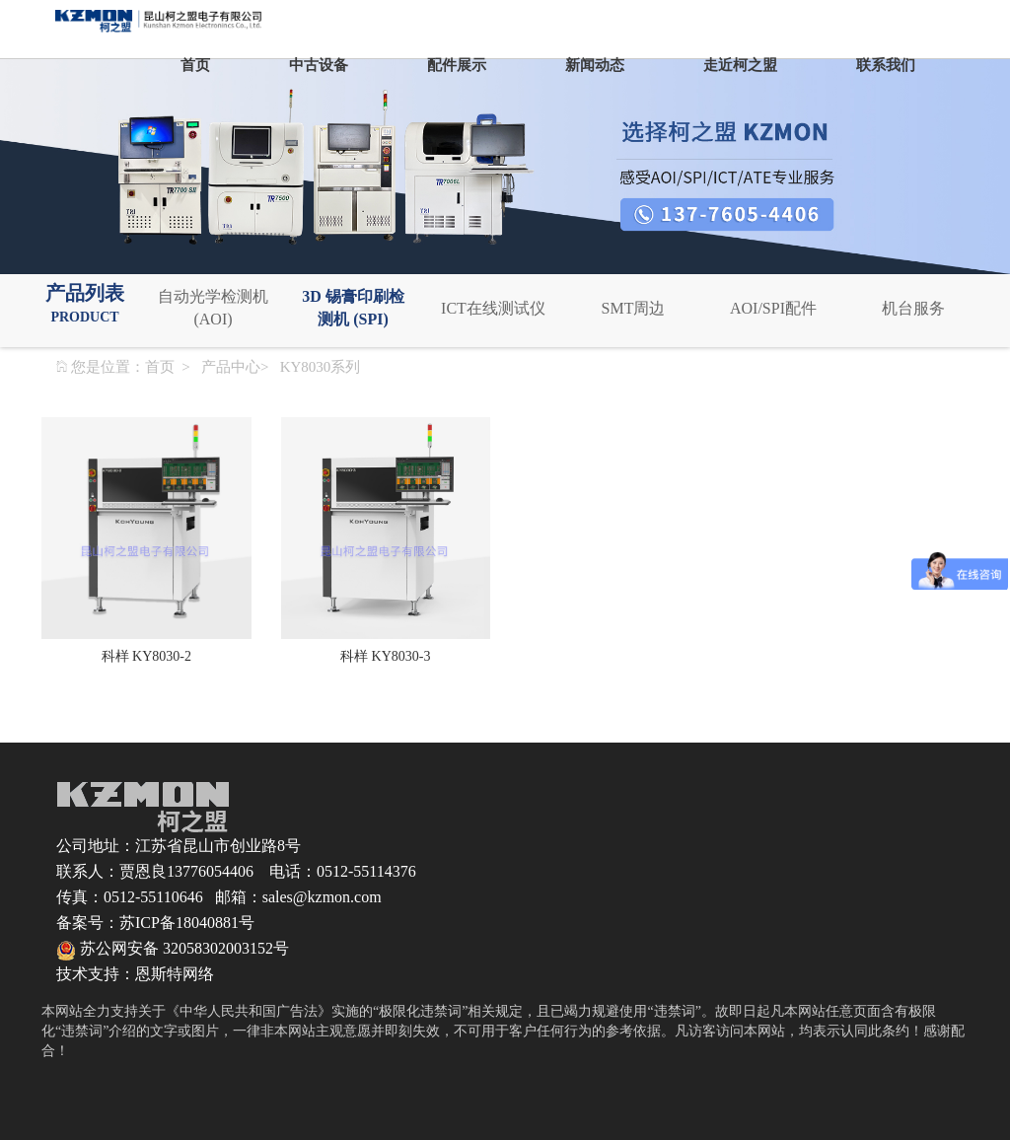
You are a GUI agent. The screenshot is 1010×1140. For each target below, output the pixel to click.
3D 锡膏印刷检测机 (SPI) (353, 307)
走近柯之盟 (740, 65)
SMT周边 (634, 308)
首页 (195, 65)
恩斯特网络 (174, 973)
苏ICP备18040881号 (186, 922)
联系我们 (885, 65)
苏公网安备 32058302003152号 (172, 948)
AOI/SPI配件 (773, 308)
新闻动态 (594, 65)
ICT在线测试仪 (493, 308)
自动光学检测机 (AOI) (213, 307)
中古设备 (318, 65)
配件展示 (456, 65)
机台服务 (913, 308)
